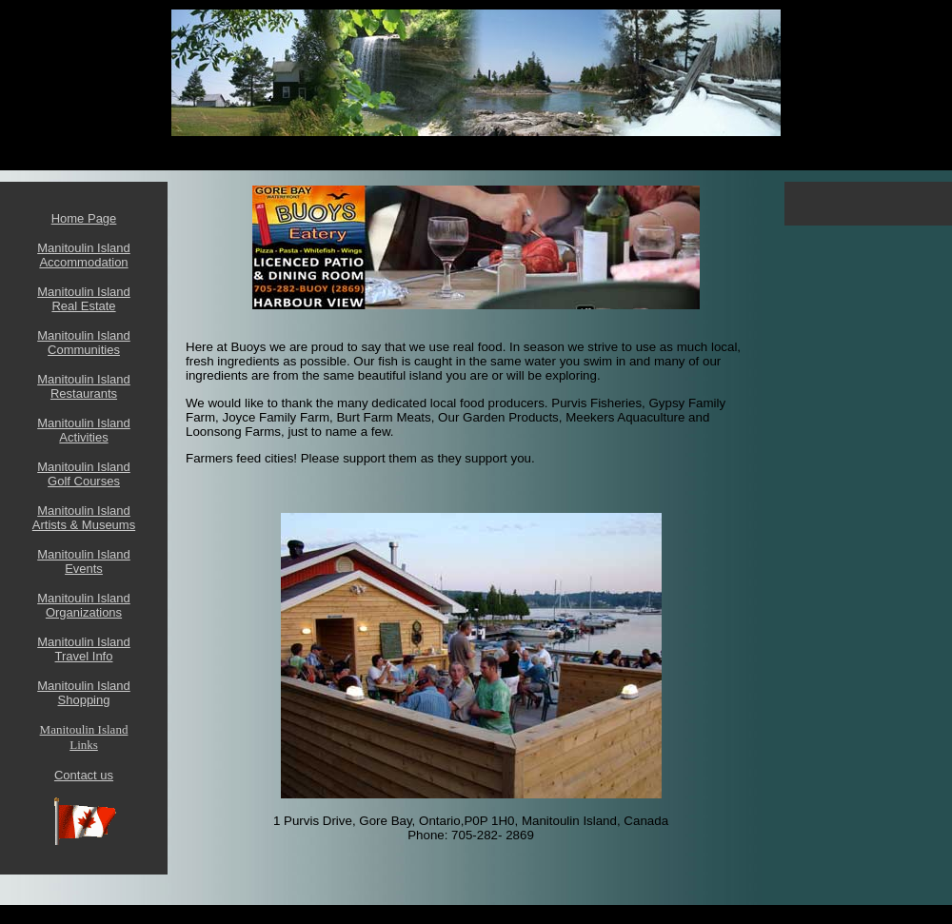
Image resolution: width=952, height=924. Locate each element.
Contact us (83, 775)
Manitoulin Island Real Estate (83, 299)
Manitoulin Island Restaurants (83, 386)
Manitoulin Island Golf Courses (83, 474)
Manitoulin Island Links (84, 737)
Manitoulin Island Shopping (83, 692)
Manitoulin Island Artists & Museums (83, 517)
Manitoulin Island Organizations (83, 605)
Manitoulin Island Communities (83, 342)
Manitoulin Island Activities (83, 430)
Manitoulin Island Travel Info (83, 649)
